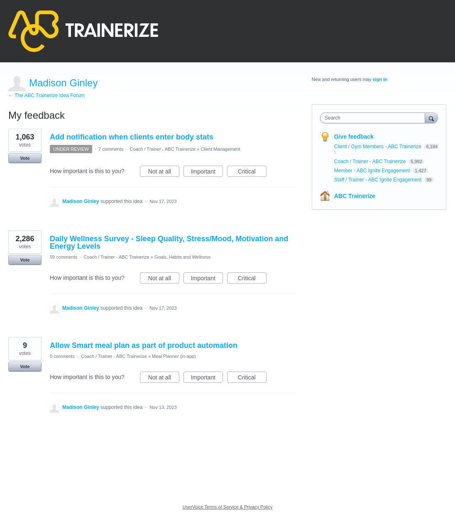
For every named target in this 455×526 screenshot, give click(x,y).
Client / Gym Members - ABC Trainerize (378, 146)
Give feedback (354, 136)
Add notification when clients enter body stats (131, 137)
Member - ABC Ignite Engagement (372, 171)
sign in (379, 79)
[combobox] (374, 118)
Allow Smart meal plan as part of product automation (143, 345)
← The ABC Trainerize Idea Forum (46, 95)
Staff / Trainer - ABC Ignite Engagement (378, 180)
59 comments (63, 256)
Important (207, 172)
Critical (252, 172)
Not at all (163, 172)
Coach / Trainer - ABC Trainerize (163, 149)
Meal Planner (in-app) (174, 356)
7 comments (110, 149)
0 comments (62, 356)
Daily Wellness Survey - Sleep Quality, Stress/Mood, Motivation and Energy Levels (169, 242)
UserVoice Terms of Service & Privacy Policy (228, 506)
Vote (24, 158)
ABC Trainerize (355, 196)
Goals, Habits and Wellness (182, 256)
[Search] (431, 118)
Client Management (220, 149)
